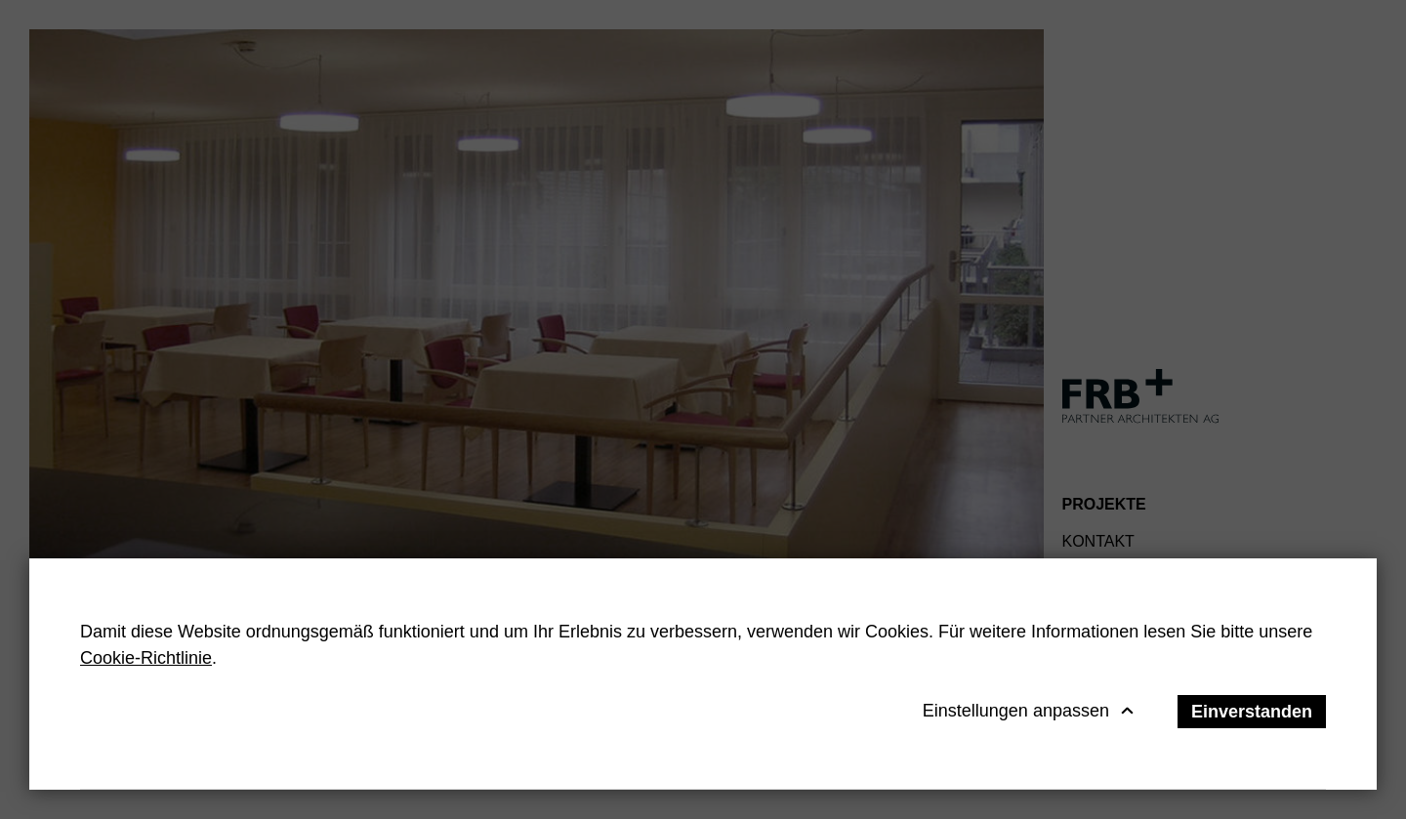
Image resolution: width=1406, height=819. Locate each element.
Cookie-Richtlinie (146, 658)
